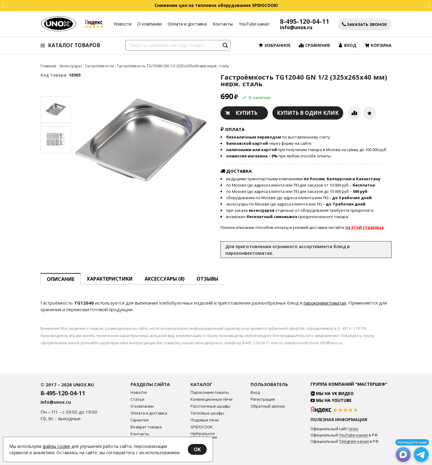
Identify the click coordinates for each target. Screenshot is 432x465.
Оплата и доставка (187, 24)
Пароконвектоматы (209, 392)
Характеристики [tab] (110, 278)
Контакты (223, 24)
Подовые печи (204, 420)
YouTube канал (254, 24)
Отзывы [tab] (207, 278)
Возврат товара (146, 427)
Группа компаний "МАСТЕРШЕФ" (348, 384)
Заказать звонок (364, 24)
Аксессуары (201, 444)
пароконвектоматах (325, 303)
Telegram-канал (354, 441)
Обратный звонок (267, 406)
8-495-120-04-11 (304, 21)
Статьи (137, 399)
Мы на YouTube (331, 400)
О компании (149, 24)
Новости (122, 24)
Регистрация (262, 399)
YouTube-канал (353, 435)
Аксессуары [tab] (164, 278)
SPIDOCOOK (201, 427)
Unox (353, 429)
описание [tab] (60, 279)
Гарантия (139, 420)
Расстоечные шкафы (210, 406)
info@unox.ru (296, 27)
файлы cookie (56, 446)
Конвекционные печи (211, 399)
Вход (255, 392)
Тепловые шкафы (207, 413)
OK (197, 449)
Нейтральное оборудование (203, 435)
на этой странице (364, 227)
